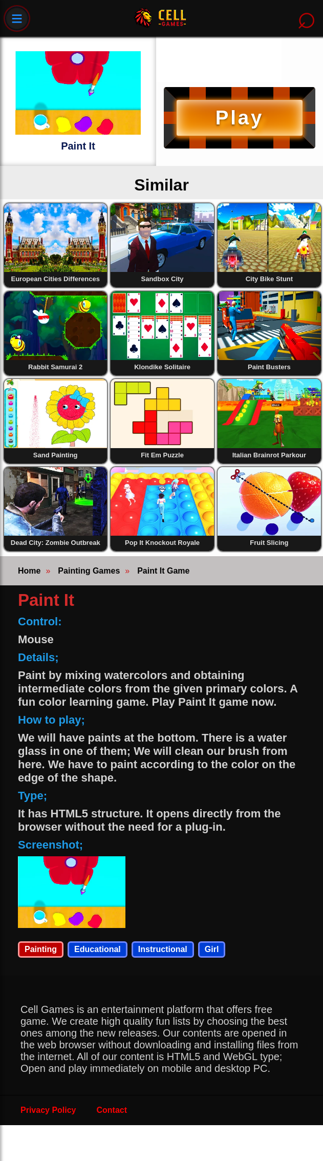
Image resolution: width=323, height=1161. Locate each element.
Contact (112, 1110)
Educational (97, 949)
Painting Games (89, 570)
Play (240, 118)
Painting (41, 949)
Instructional (162, 949)
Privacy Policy (48, 1110)
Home (29, 570)
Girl (212, 949)
